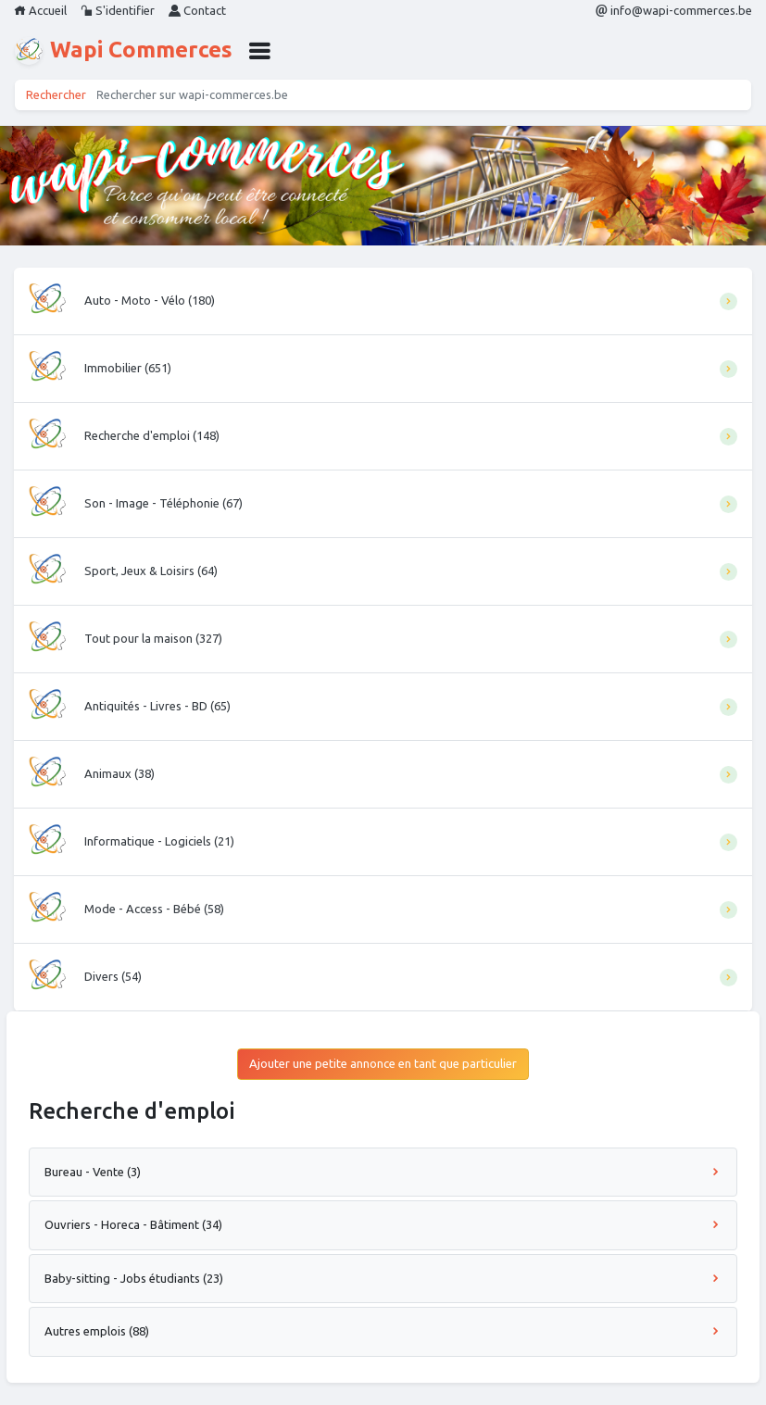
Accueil (40, 10)
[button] (259, 51)
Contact (197, 10)
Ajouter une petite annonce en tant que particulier (383, 1063)
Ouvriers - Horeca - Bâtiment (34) (383, 1224)
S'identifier (118, 10)
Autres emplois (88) (383, 1330)
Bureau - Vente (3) (383, 1171)
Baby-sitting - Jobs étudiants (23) (383, 1278)
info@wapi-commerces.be (674, 10)
